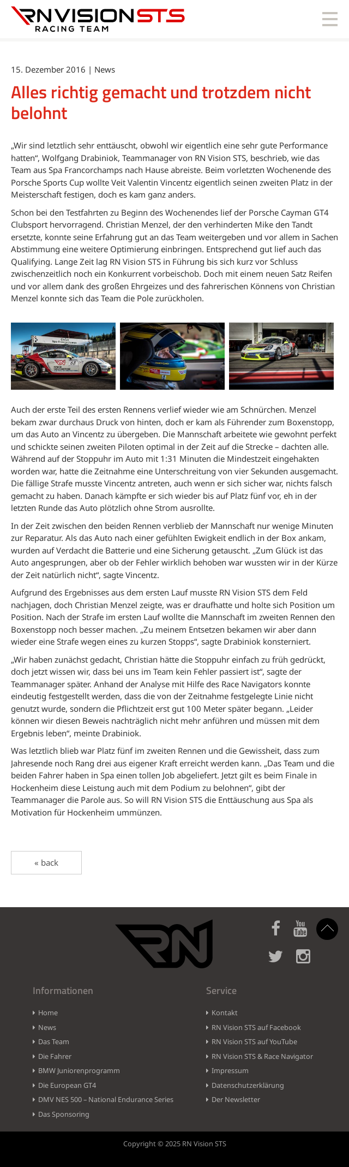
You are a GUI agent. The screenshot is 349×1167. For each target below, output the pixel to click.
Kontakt (225, 1012)
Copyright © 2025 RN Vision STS (174, 1143)
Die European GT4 (67, 1085)
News (47, 1027)
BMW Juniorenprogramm (79, 1070)
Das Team (53, 1041)
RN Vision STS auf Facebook (256, 1027)
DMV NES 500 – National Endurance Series (105, 1099)
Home (48, 1012)
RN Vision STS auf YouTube (254, 1041)
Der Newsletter (236, 1099)
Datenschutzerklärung (248, 1085)
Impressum (230, 1070)
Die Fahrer (54, 1056)
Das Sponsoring (63, 1114)
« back (46, 862)
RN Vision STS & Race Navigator (262, 1056)
